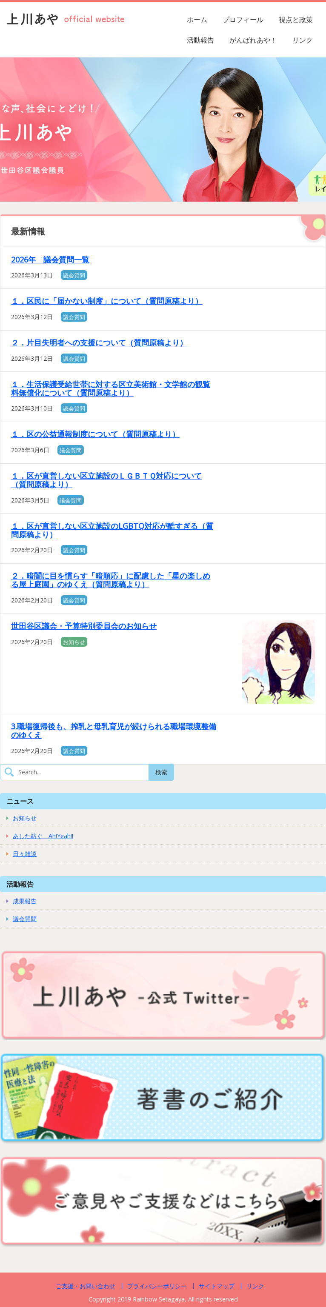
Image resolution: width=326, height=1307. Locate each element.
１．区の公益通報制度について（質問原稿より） (95, 434)
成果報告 (25, 901)
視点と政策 (296, 19)
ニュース (20, 801)
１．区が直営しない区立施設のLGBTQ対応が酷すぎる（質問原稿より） (112, 530)
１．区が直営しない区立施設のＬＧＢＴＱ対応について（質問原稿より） (106, 480)
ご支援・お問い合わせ (85, 1286)
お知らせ (74, 642)
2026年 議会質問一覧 (50, 259)
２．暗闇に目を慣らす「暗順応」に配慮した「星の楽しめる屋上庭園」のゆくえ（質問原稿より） (110, 580)
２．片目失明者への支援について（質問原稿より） (99, 342)
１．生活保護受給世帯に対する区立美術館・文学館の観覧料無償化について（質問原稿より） (110, 388)
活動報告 (200, 40)
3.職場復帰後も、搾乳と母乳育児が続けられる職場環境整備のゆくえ (113, 730)
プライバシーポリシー (157, 1286)
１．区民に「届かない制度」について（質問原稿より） (107, 301)
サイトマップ (216, 1286)
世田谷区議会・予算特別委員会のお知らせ (84, 626)
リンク (302, 40)
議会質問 (74, 275)
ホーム (197, 19)
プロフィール (243, 19)
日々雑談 (25, 854)
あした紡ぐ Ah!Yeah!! (43, 836)
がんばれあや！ (253, 40)
